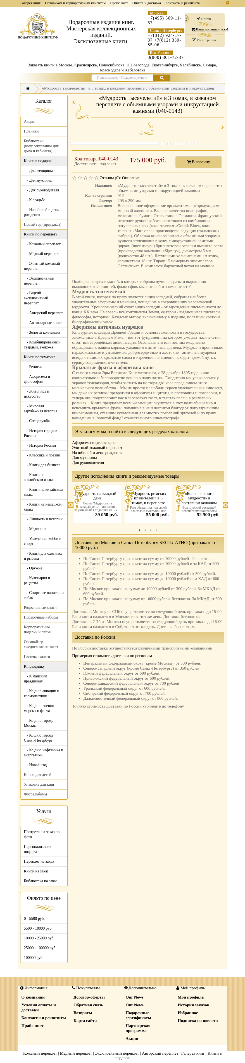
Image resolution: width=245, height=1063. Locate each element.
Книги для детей (37, 775)
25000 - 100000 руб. (40, 948)
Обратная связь (88, 1005)
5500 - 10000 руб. (38, 928)
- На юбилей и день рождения (41, 212)
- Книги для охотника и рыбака (43, 556)
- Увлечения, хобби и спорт (42, 541)
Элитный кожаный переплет (97, 447)
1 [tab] (139, 530)
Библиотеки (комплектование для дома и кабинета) (41, 146)
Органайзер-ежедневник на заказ (41, 644)
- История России (40, 445)
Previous (70, 505)
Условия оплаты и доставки (39, 1007)
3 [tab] (151, 530)
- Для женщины (38, 171)
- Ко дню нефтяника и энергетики (43, 752)
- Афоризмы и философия (37, 379)
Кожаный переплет (40, 1053)
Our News (135, 997)
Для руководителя (88, 462)
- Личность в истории (43, 519)
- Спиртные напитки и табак (44, 595)
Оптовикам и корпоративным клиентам (75, 3)
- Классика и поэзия (42, 455)
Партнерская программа (138, 1028)
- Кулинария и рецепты (37, 580)
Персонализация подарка (37, 849)
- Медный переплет (41, 254)
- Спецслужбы (37, 421)
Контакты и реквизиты (182, 3)
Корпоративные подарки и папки (38, 629)
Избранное (188, 1013)
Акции (132, 1038)
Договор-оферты (89, 997)
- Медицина (35, 529)
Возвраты (82, 1013)
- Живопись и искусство (36, 393)
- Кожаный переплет (42, 244)
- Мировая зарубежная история (40, 408)
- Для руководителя (41, 190)
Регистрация (204, 40)
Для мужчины (84, 457)
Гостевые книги (37, 657)
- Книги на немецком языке (43, 506)
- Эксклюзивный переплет (39, 280)
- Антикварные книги (43, 323)
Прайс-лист (119, 3)
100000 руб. (34, 958)
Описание (131, 177)
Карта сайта (85, 1020)
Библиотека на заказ (41, 881)
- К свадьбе (35, 200)
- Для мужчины (38, 180)
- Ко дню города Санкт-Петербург (39, 737)
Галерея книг (30, 3)
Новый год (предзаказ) (42, 224)
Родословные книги (40, 607)
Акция (29, 121)
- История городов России (40, 433)
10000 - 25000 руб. (39, 938)
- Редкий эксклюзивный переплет (36, 298)
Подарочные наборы (41, 617)
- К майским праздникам (35, 678)
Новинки (31, 131)
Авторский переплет (160, 1053)
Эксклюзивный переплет (117, 1053)
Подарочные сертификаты (138, 1015)
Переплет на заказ (39, 861)
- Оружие (33, 568)
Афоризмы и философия (94, 442)
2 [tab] (145, 530)
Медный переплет (76, 1053)
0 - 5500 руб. (34, 919)
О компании (33, 997)
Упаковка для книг (39, 784)
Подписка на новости (198, 1020)
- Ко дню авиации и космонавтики (41, 693)
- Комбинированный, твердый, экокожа (43, 344)
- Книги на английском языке (39, 477)
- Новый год (35, 765)
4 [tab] (156, 530)
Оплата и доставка (146, 3)
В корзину (198, 162)
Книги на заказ (36, 871)
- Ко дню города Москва (39, 723)
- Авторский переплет (43, 313)
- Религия (33, 367)
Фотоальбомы (35, 794)
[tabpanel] (97, 505)
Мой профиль (191, 997)
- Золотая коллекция (42, 332)
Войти (204, 19)
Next (225, 505)
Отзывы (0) (110, 177)
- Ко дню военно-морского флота (40, 708)
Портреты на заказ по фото (42, 834)
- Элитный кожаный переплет (42, 266)
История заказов (193, 1005)
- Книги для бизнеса (42, 465)
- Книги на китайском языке (43, 492)
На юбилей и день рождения (97, 452)
